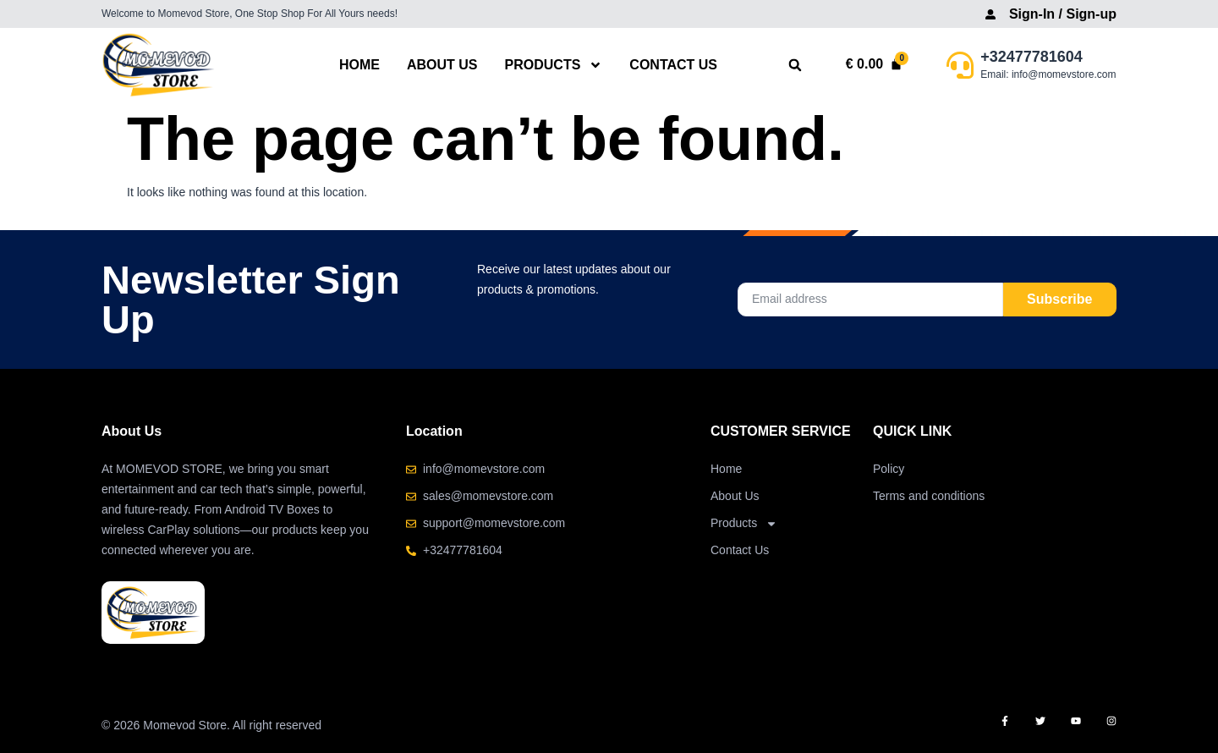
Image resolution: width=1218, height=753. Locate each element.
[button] (795, 65)
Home (359, 65)
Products (554, 65)
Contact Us (673, 65)
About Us (442, 65)
